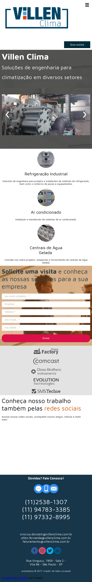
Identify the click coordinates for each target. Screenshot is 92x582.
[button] (77, 44)
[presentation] (7, 114)
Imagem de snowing (15, 578)
